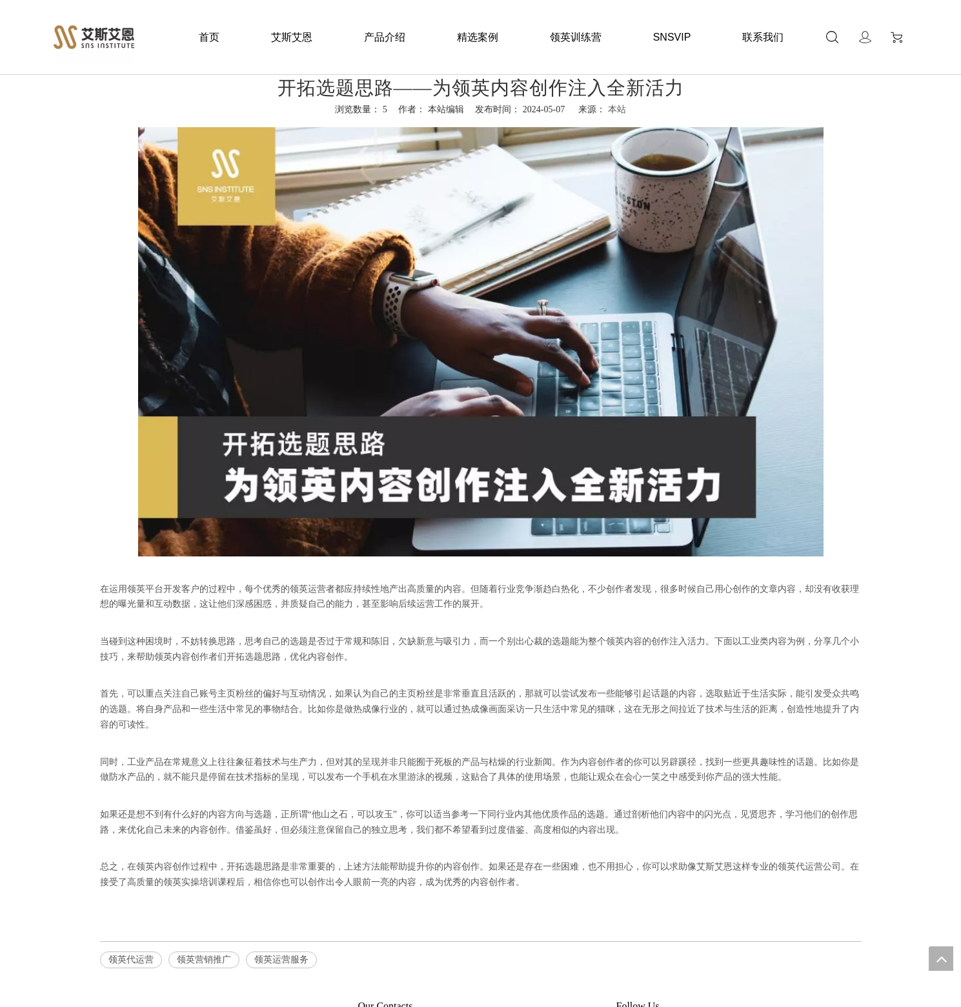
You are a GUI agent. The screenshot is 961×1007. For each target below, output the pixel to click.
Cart (896, 37)
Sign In (865, 37)
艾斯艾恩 (291, 37)
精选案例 (477, 37)
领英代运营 (131, 959)
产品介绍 (384, 37)
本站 (617, 109)
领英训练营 (576, 37)
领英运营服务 (281, 959)
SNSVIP (672, 37)
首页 (209, 37)
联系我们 (763, 37)
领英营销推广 (204, 959)
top (941, 958)
